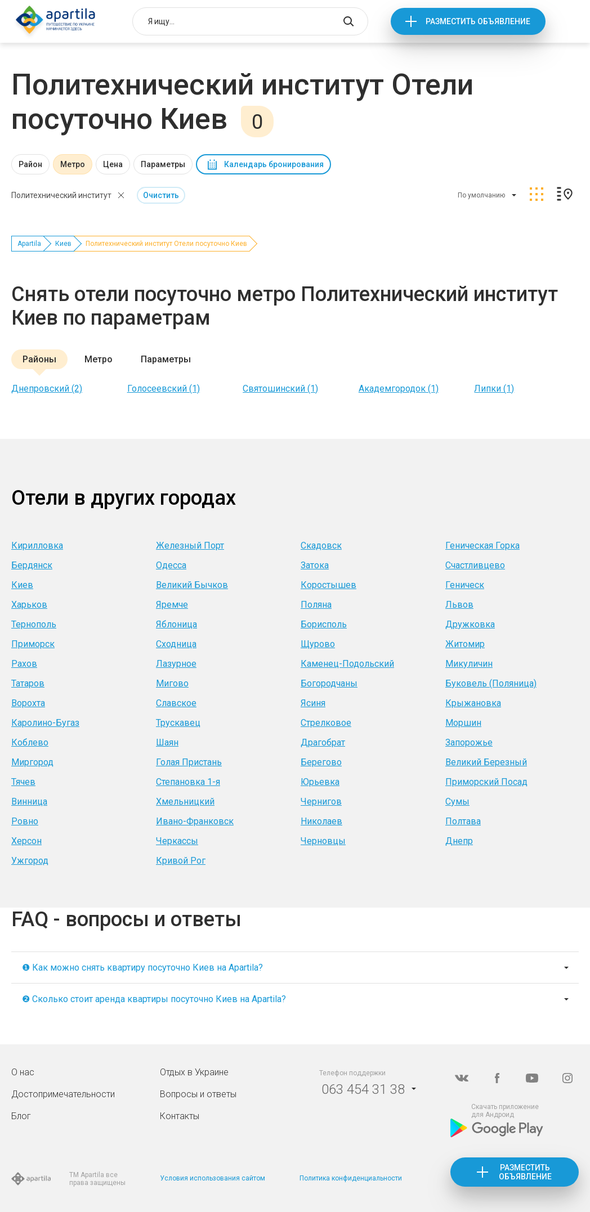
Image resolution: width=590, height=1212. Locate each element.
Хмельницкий (185, 801)
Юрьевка (320, 781)
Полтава (463, 821)
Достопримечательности (63, 1094)
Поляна (316, 604)
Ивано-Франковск (195, 821)
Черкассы (177, 841)
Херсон (26, 841)
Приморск (33, 644)
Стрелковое (326, 722)
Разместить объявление (478, 21)
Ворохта (28, 703)
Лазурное (176, 663)
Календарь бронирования (274, 164)
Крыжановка (473, 703)
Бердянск (31, 565)
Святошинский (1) (280, 388)
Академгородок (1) (399, 388)
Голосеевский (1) (163, 388)
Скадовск (321, 545)
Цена (113, 164)
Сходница (176, 644)
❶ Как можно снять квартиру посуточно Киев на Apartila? (142, 967)
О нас (22, 1072)
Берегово (321, 762)
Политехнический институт (61, 195)
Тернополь (33, 624)
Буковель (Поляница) (491, 683)
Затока (315, 565)
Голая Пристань (189, 762)
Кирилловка (37, 545)
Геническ (464, 585)
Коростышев (328, 585)
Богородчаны (329, 683)
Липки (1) (494, 388)
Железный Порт (190, 545)
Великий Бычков (192, 585)
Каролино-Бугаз (45, 722)
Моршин (463, 722)
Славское (176, 703)
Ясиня (313, 703)
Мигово (172, 683)
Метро (72, 164)
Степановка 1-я (188, 781)
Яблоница (176, 624)
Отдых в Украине (194, 1072)
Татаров (27, 683)
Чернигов (321, 801)
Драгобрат (323, 742)
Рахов (24, 663)
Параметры (163, 164)
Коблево (29, 742)
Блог (21, 1116)
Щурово (318, 644)
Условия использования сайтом (212, 1178)
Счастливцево (475, 565)
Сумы (457, 801)
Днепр (459, 841)
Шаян (167, 742)
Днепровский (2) (46, 388)
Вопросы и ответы (198, 1094)
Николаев (321, 821)
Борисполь (324, 624)
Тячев (23, 781)
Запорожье (469, 742)
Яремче (172, 604)
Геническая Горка (482, 545)
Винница (29, 801)
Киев (63, 244)
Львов (459, 604)
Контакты (179, 1116)
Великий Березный (486, 762)
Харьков (29, 604)
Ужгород (29, 860)
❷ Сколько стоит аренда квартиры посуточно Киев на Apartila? (154, 999)
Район (30, 164)
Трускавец (178, 722)
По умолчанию (481, 195)
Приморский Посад (486, 781)
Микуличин (469, 663)
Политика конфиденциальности (351, 1178)
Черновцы (323, 841)
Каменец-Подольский (347, 663)
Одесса (171, 565)
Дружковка (470, 624)
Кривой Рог (180, 860)
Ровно (24, 821)
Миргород (32, 762)
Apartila (29, 244)
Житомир (465, 644)
